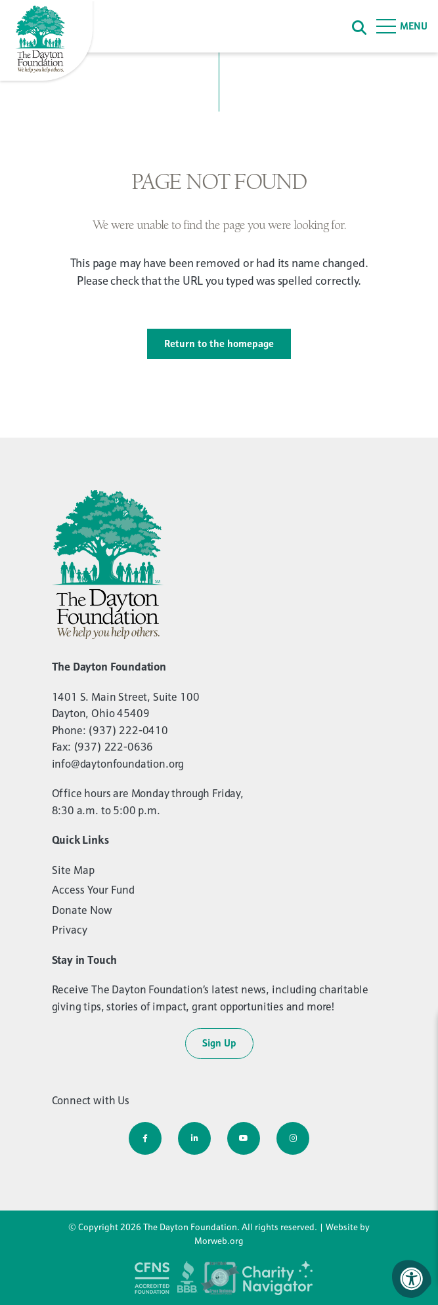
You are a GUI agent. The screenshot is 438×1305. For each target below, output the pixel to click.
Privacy (69, 929)
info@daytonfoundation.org (118, 763)
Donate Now (82, 910)
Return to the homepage (219, 343)
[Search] (359, 26)
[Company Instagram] (292, 1138)
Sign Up (219, 1043)
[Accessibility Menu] (411, 1278)
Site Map (73, 870)
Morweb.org (219, 1241)
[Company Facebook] (145, 1138)
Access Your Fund (93, 889)
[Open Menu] (402, 26)
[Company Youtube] (243, 1138)
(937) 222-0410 (128, 730)
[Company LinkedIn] (194, 1138)
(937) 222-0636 (114, 746)
